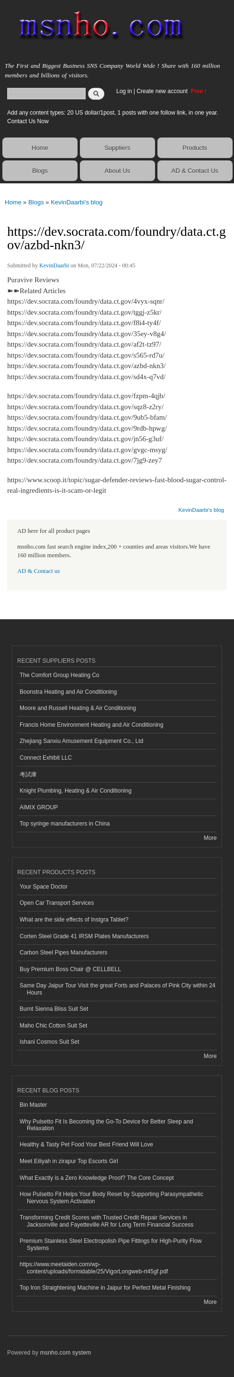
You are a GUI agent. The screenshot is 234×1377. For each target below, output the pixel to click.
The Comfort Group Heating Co (60, 675)
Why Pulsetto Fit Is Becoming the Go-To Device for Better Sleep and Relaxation (106, 1125)
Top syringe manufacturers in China (65, 823)
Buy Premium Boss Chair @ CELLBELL (70, 969)
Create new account (162, 91)
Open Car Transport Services (57, 903)
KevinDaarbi (54, 265)
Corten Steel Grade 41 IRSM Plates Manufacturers (84, 936)
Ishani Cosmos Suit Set (49, 1041)
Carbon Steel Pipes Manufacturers (63, 952)
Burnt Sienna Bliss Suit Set (54, 1009)
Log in (124, 91)
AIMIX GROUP (39, 807)
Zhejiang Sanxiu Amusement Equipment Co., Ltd (81, 741)
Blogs (40, 170)
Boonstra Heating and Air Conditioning (68, 691)
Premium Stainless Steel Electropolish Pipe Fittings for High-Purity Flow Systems (110, 1244)
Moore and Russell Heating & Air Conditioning (78, 708)
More (210, 838)
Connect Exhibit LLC (46, 757)
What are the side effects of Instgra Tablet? (74, 919)
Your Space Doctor (43, 886)
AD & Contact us (38, 571)
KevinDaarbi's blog (76, 202)
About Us (117, 170)
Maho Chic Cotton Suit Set (53, 1025)
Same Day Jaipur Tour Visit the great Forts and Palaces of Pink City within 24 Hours (117, 989)
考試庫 (28, 774)
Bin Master (33, 1105)
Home (40, 147)
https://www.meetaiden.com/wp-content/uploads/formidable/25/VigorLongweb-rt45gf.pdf (94, 1267)
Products (194, 147)
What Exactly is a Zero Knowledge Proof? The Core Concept (97, 1178)
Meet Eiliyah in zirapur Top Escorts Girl (69, 1161)
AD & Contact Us (194, 170)
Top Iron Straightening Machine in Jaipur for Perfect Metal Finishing (105, 1287)
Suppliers (117, 147)
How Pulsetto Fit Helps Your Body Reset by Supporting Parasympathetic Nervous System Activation (111, 1197)
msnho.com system (65, 1352)
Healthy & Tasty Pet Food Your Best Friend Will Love (86, 1144)
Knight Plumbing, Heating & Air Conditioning (76, 790)
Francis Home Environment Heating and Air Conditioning (91, 724)
